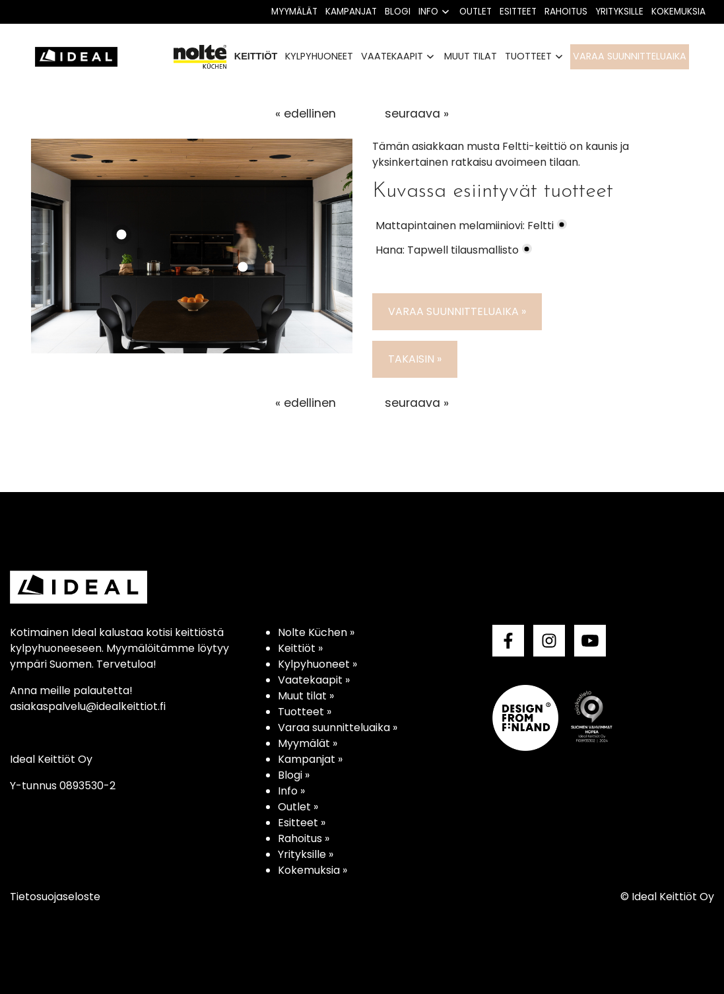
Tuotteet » (304, 711)
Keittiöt (256, 56)
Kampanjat (351, 11)
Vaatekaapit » (314, 680)
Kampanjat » (310, 759)
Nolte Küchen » (316, 632)
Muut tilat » (306, 695)
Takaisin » (415, 359)
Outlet (475, 11)
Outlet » (298, 806)
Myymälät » (307, 743)
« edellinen (305, 114)
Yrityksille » (305, 854)
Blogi (398, 11)
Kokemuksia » (312, 870)
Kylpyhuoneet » (317, 664)
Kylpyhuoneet (319, 56)
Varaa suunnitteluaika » (457, 311)
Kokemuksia (678, 11)
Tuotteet (528, 56)
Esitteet (518, 11)
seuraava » (417, 114)
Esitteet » (301, 822)
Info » (291, 791)
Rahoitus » (303, 838)
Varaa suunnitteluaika (629, 56)
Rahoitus (565, 11)
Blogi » (294, 775)
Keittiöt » (300, 648)
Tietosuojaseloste (55, 896)
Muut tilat (470, 56)
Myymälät (294, 11)
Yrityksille (619, 11)
